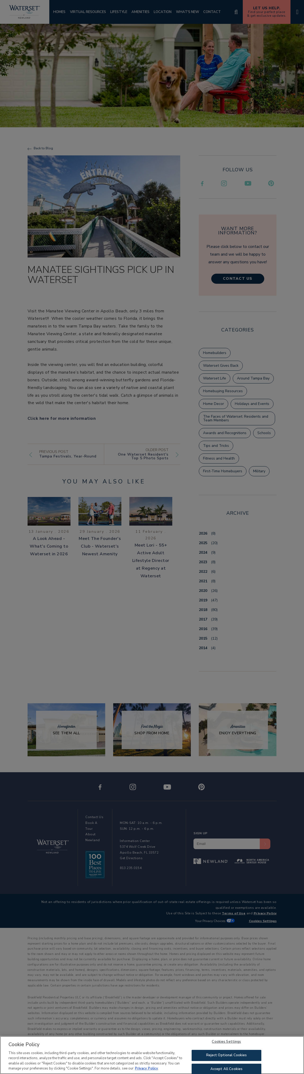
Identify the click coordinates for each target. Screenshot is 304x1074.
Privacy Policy (146, 1069)
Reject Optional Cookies (226, 1056)
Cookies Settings (226, 1042)
